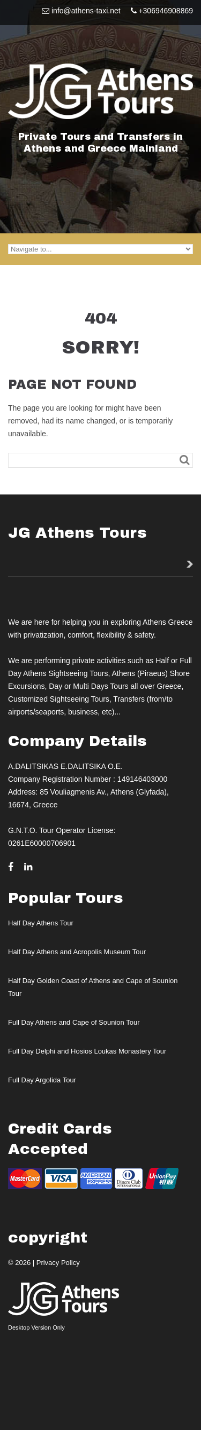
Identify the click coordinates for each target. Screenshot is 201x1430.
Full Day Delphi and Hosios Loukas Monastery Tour (87, 1051)
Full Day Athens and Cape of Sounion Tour (73, 1022)
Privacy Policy (58, 1263)
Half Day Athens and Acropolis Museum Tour (77, 952)
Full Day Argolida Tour (42, 1080)
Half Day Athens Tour (40, 923)
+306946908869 (165, 10)
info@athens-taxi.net (86, 10)
